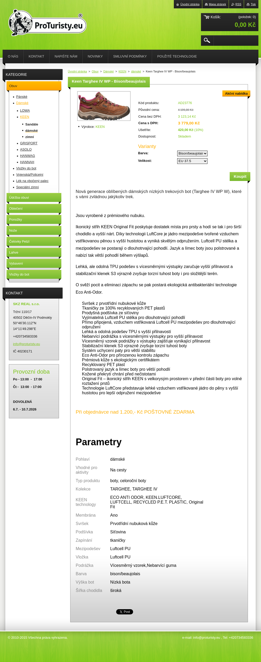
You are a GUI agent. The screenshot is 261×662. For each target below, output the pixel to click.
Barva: (143, 153)
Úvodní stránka (77, 71)
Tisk (253, 4)
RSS (238, 4)
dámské (136, 71)
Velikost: (145, 161)
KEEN (122, 71)
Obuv (95, 71)
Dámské (108, 71)
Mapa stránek (217, 4)
